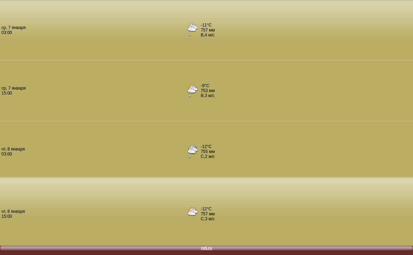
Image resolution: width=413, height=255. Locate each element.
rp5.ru (206, 248)
